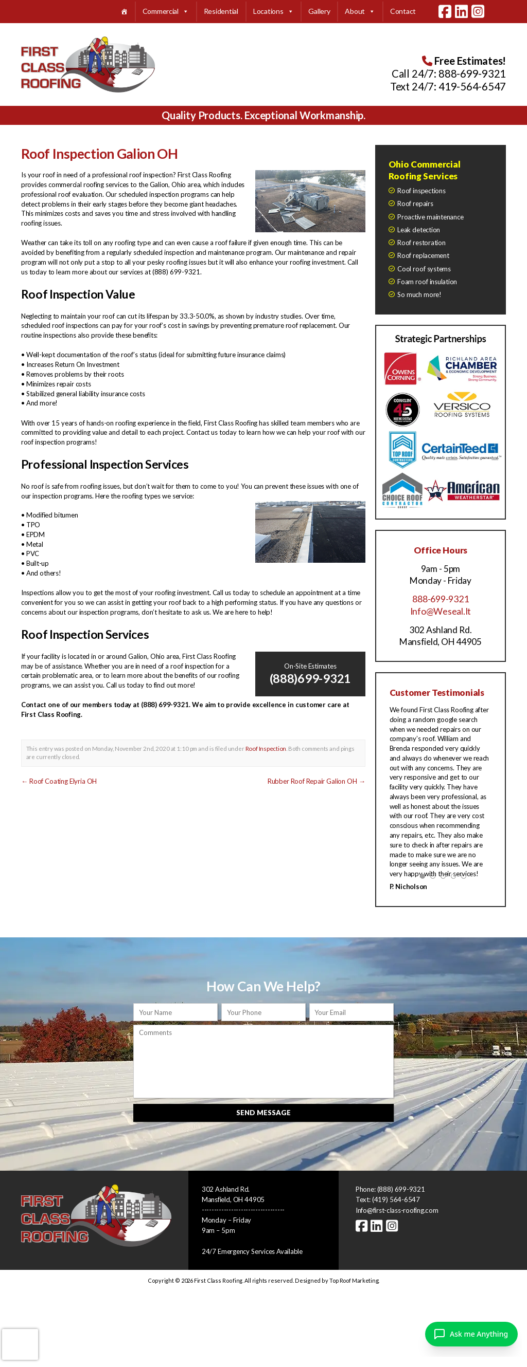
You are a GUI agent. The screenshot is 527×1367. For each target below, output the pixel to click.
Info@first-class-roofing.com (396, 1209)
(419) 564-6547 (396, 1198)
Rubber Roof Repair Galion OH (316, 781)
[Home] (124, 12)
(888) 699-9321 (401, 1188)
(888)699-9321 (310, 678)
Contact (403, 11)
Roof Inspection (265, 748)
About (360, 12)
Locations (273, 12)
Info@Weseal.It (440, 610)
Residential (221, 11)
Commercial (166, 12)
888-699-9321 (472, 73)
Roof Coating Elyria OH (59, 781)
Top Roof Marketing (353, 1279)
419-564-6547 (472, 86)
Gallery (319, 11)
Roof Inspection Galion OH (99, 153)
